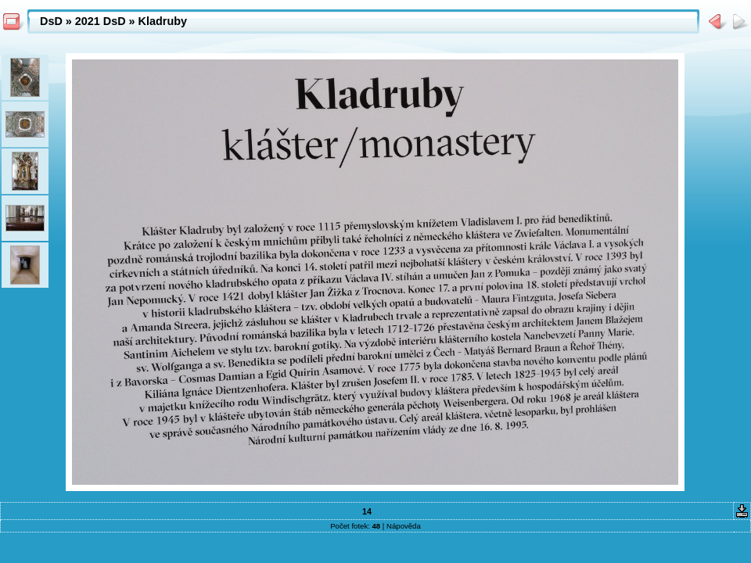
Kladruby (162, 21)
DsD (51, 21)
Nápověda (403, 526)
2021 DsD (100, 21)
